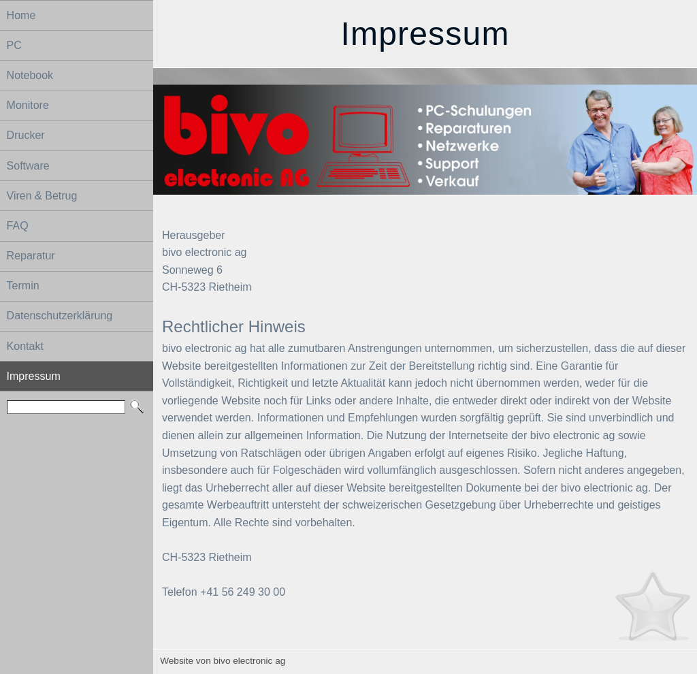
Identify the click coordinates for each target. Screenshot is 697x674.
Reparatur (31, 255)
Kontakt (25, 346)
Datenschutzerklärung (60, 315)
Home (21, 15)
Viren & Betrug (42, 196)
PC (14, 45)
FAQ (18, 225)
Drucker (26, 135)
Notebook (30, 75)
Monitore (28, 105)
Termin (23, 285)
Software (28, 166)
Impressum (34, 376)
